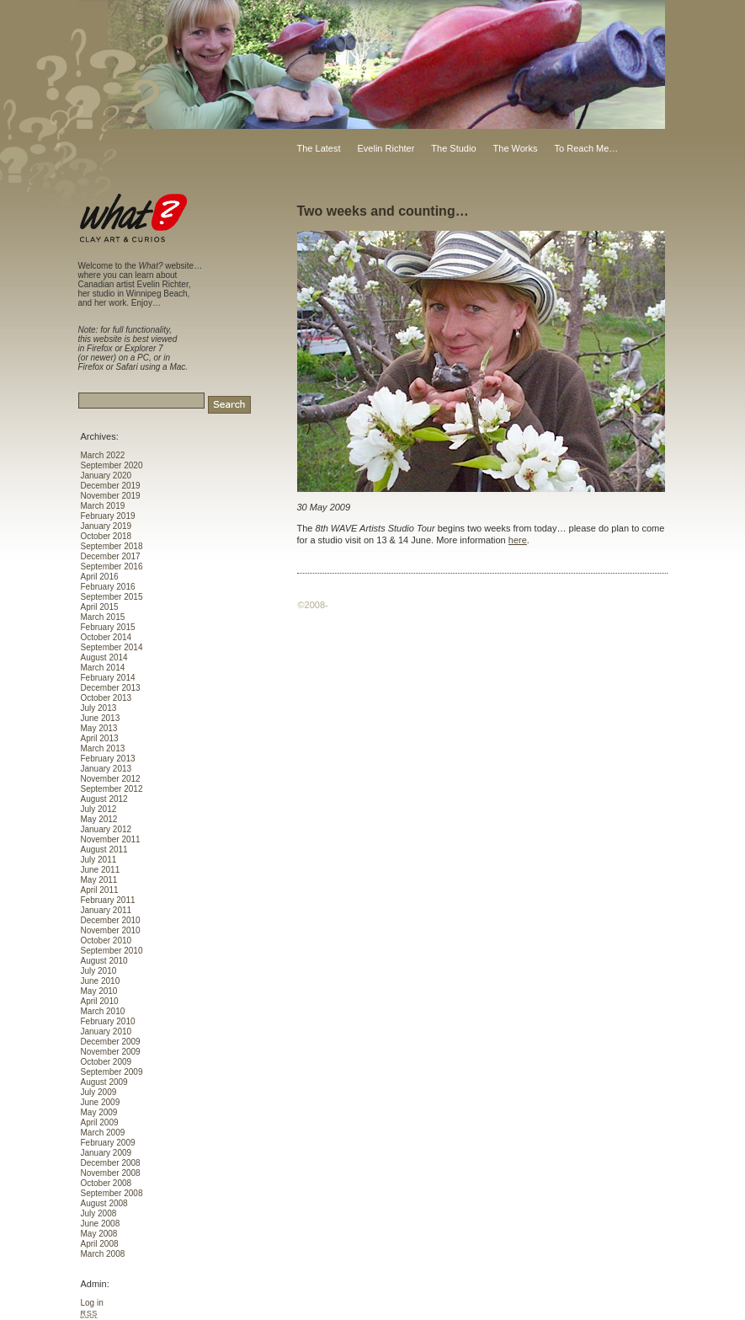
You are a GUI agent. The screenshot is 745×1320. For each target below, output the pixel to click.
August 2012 (104, 799)
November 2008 (111, 1173)
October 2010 (106, 940)
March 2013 (103, 748)
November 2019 (111, 495)
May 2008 (99, 1233)
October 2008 (106, 1183)
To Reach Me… (587, 148)
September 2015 (112, 596)
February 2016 (108, 586)
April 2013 (100, 738)
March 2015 (103, 617)
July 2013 (99, 708)
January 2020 (106, 475)
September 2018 (112, 546)
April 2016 (100, 576)
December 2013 (111, 687)
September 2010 (112, 950)
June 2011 (100, 869)
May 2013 (99, 728)
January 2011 (106, 910)
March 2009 (103, 1132)
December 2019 (111, 485)
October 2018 (106, 536)
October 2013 (106, 698)
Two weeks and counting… (383, 211)
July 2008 (99, 1213)
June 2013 (100, 718)
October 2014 (106, 637)
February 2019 (108, 516)
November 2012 (111, 778)
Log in (92, 1302)
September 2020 (112, 465)
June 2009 (100, 1102)
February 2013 (108, 758)
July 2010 (99, 970)
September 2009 (112, 1072)
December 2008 (111, 1163)
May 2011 (99, 879)
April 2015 (100, 607)
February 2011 (108, 900)
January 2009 (106, 1152)
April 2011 (100, 890)
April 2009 (100, 1122)
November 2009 (111, 1051)
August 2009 (104, 1082)
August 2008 (104, 1203)
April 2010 (100, 1001)
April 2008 (100, 1243)
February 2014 (108, 677)
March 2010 (103, 1011)
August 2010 (104, 960)
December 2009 (111, 1041)
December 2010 (111, 920)
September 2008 (112, 1193)
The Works (515, 148)
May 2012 (99, 819)
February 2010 (108, 1021)
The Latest (319, 148)
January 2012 (106, 829)
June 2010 (100, 981)
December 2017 (111, 556)
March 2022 (103, 455)
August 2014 (104, 657)
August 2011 (104, 849)
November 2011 (111, 839)
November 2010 (111, 930)
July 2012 (99, 809)
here (517, 540)
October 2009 (106, 1061)
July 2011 (99, 859)
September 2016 (112, 566)
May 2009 (99, 1112)
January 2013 (106, 768)
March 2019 (103, 505)
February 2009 (108, 1142)
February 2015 (108, 627)
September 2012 (112, 789)
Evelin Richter (385, 148)
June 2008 (100, 1223)
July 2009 (99, 1092)
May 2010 (99, 991)
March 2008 (103, 1254)
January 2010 (106, 1031)
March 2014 (103, 667)
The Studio (453, 148)
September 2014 (112, 647)
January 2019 (106, 526)
